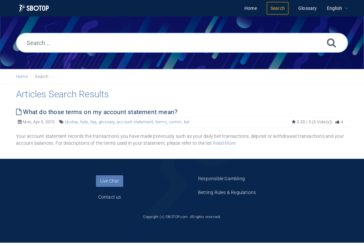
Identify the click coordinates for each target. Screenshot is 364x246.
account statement (135, 121)
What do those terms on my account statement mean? (96, 112)
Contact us (109, 197)
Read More (224, 143)
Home (22, 76)
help (84, 121)
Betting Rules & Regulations (227, 192)
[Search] (331, 42)
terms (161, 121)
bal (187, 121)
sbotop (71, 121)
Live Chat (109, 181)
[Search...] (182, 43)
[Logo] (34, 8)
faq (93, 121)
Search (41, 76)
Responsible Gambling (221, 178)
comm (175, 121)
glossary (107, 121)
